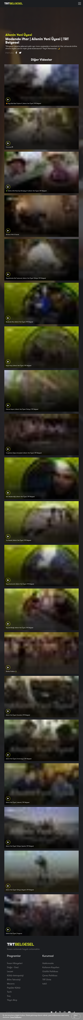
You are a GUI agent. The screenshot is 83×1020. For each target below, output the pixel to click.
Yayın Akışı (12, 1000)
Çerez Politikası (49, 975)
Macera (10, 983)
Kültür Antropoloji (15, 975)
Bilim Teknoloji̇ (14, 979)
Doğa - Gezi (13, 967)
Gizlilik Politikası (50, 971)
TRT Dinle (46, 979)
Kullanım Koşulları (50, 967)
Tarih (9, 991)
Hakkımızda (48, 963)
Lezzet (10, 971)
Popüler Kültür (14, 987)
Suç (9, 995)
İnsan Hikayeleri (14, 963)
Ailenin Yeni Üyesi (18, 35)
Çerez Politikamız (15, 1017)
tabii (44, 983)
